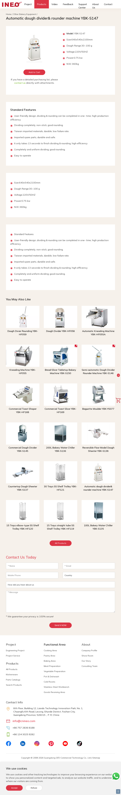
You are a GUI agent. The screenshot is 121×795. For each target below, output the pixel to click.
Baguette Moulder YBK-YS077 (98, 408)
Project (28, 4)
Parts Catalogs (13, 679)
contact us (20, 82)
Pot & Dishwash (51, 676)
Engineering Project (15, 650)
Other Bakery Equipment (24, 14)
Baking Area (50, 661)
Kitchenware (12, 674)
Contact (108, 4)
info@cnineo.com (24, 721)
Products (41, 4)
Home (8, 14)
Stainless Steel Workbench (56, 687)
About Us (95, 6)
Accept (14, 788)
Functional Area (54, 644)
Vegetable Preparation (54, 671)
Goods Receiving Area (54, 692)
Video (54, 4)
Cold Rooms (49, 681)
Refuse (34, 788)
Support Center (83, 6)
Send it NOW (60, 625)
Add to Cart (34, 72)
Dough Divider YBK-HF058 (60, 331)
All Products (60, 543)
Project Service (13, 655)
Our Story (86, 661)
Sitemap (96, 757)
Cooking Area (50, 650)
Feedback (68, 4)
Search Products (14, 685)
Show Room (87, 655)
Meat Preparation (52, 666)
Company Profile (89, 650)
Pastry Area (49, 655)
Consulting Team (89, 666)
